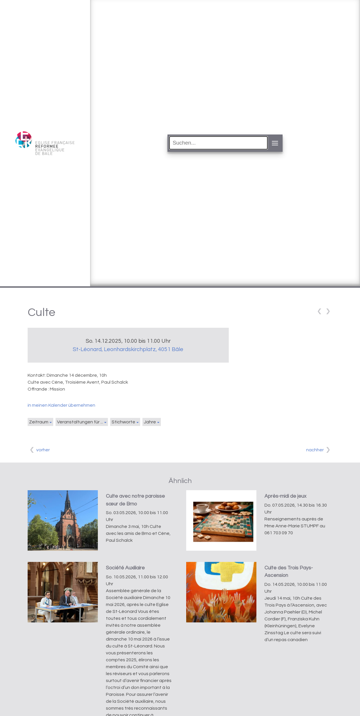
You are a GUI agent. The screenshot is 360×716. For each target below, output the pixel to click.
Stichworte (123, 422)
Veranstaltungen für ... (80, 422)
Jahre (150, 422)
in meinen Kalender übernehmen (61, 405)
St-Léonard (128, 349)
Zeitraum (38, 422)
